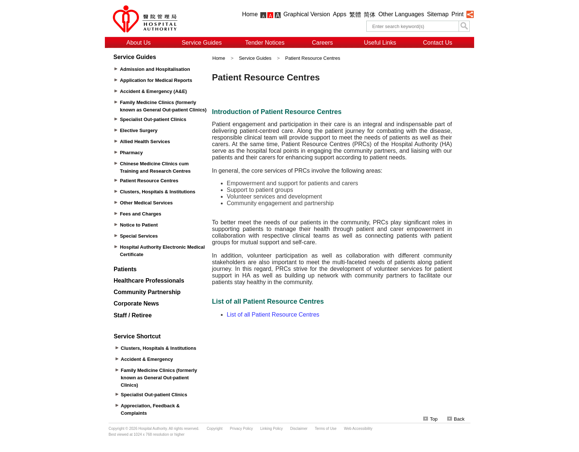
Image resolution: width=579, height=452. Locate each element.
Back (456, 419)
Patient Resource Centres (312, 58)
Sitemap (438, 14)
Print (457, 14)
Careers (322, 42)
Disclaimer (299, 429)
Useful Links (380, 42)
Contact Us (437, 42)
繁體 (355, 14)
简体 (370, 14)
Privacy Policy (241, 429)
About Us (138, 42)
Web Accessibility (358, 429)
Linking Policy (271, 429)
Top (430, 419)
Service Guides (202, 42)
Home (250, 14)
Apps (339, 14)
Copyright (215, 429)
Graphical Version (307, 14)
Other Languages (401, 14)
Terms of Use (326, 429)
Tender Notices (265, 42)
